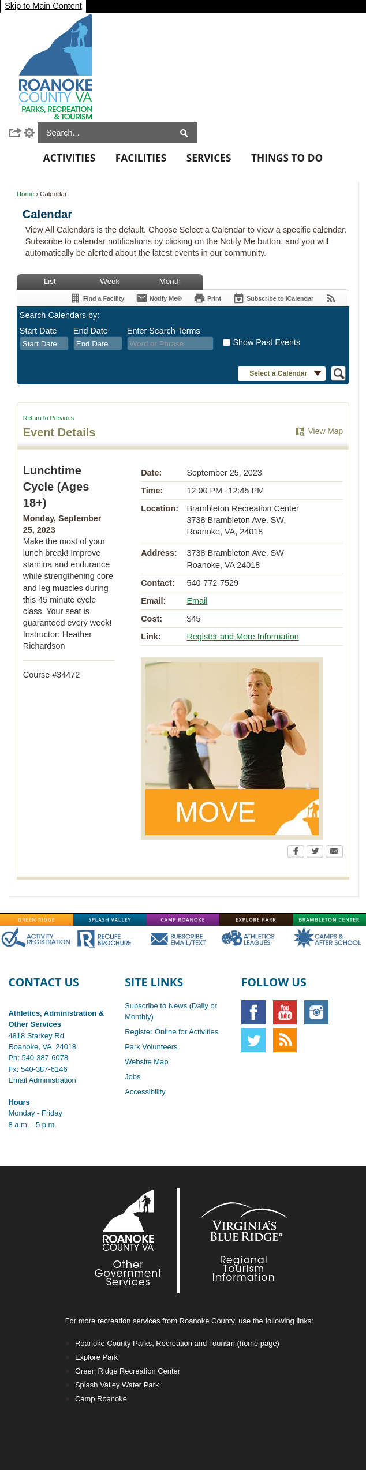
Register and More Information (242, 636)
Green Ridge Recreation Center (127, 1371)
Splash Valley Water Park (117, 1385)
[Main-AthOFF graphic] (256, 938)
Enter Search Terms (163, 330)
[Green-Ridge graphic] (36, 919)
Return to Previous (48, 417)
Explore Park (96, 1357)
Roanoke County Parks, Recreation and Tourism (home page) (177, 1343)
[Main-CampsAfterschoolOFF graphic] (329, 938)
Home (26, 193)
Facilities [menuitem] (140, 157)
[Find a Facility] (96, 298)
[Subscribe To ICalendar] (273, 298)
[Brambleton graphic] (329, 919)
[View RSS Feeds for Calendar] (331, 298)
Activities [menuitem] (69, 157)
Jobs (132, 1076)
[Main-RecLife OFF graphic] (110, 938)
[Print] (207, 298)
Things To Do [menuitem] (287, 157)
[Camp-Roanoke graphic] (183, 919)
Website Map (146, 1061)
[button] (15, 132)
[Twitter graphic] (253, 1040)
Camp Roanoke (101, 1398)
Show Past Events (266, 342)
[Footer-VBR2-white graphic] (235, 1241)
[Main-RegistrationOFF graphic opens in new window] (36, 938)
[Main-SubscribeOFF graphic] (183, 938)
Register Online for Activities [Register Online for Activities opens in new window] (171, 1031)
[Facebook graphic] (253, 1012)
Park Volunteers (151, 1046)
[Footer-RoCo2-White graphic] (131, 1241)
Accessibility (145, 1091)
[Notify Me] (159, 298)
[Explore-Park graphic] (256, 919)
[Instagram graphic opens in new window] (316, 1012)
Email (196, 600)
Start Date (38, 330)
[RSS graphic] (285, 1040)
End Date (90, 330)
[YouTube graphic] (285, 1012)
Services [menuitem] (208, 157)
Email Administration (42, 1080)
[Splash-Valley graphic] (110, 919)
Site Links (154, 982)
